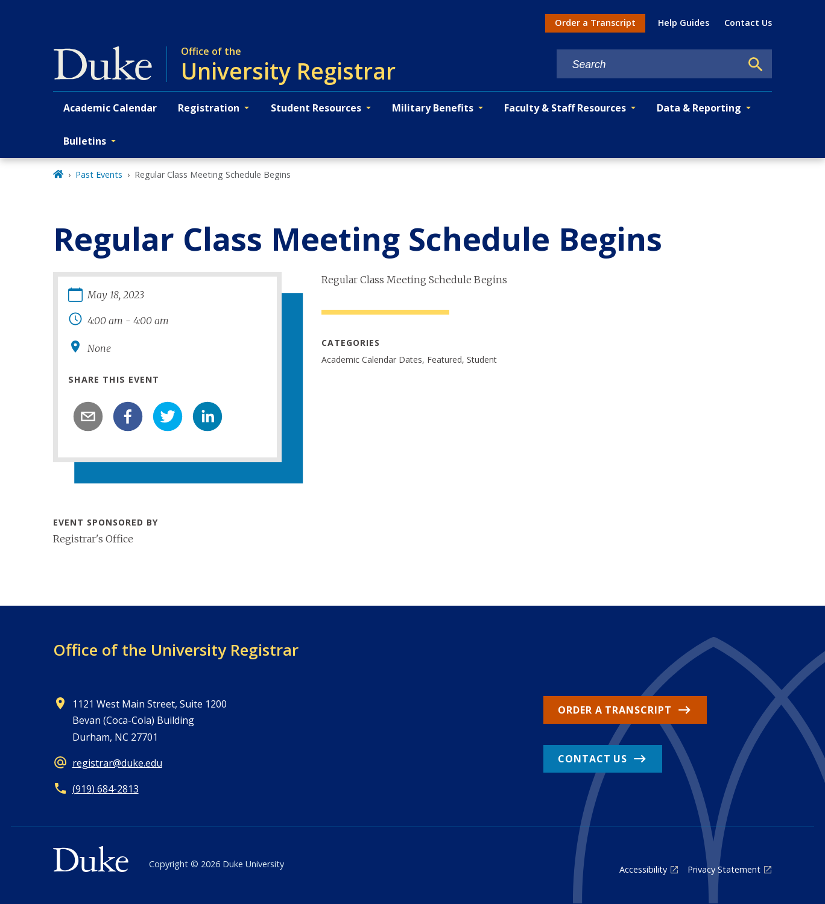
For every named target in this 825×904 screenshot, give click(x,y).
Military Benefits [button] (432, 108)
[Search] (755, 64)
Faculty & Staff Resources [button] (565, 108)
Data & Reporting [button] (699, 108)
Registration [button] (208, 108)
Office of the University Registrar (176, 650)
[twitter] (168, 416)
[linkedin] (207, 416)
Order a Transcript (595, 22)
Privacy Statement (724, 869)
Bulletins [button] (84, 141)
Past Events (98, 174)
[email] (88, 416)
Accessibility (643, 869)
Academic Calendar (110, 108)
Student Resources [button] (316, 108)
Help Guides (683, 22)
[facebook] (128, 416)
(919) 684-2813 (105, 789)
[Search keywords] (649, 64)
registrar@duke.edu (117, 763)
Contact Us (748, 22)
